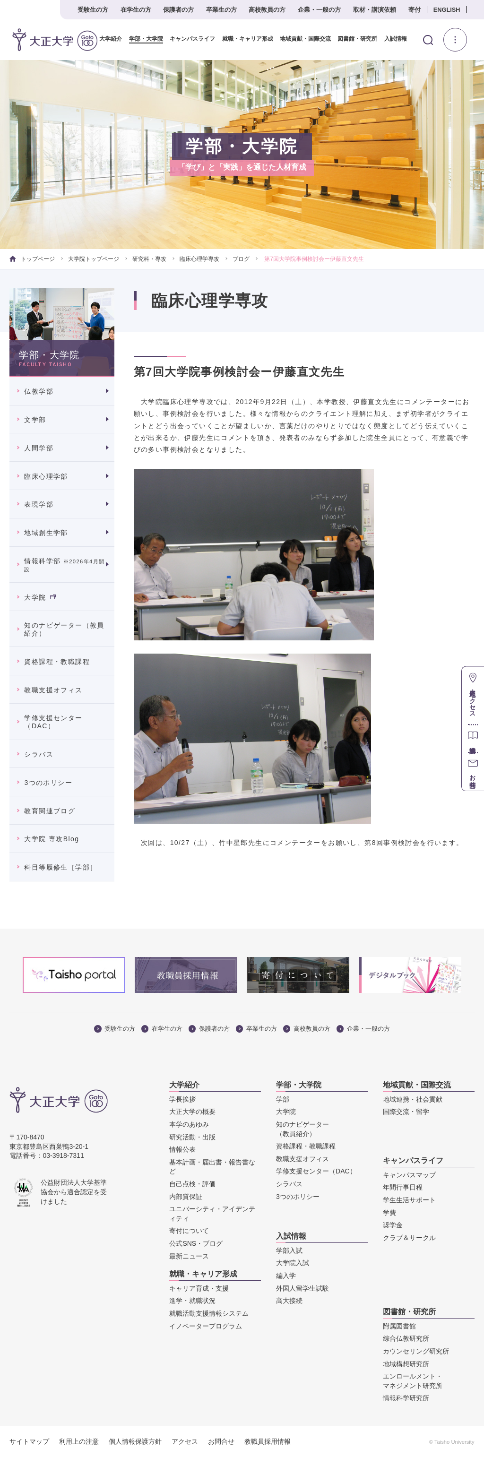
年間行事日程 (403, 1187)
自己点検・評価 (192, 1184)
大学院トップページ (93, 259)
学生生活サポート (409, 1200)
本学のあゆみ (189, 1124)
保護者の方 (178, 9)
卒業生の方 (221, 9)
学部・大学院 (143, 39)
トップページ (31, 259)
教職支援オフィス (53, 689)
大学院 (39, 597)
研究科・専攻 (149, 259)
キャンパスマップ (409, 1175)
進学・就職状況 (192, 1300)
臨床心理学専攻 (199, 259)
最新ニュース (189, 1255)
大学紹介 (107, 39)
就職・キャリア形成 (244, 39)
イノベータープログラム (205, 1326)
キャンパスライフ (189, 39)
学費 (389, 1212)
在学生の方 (136, 9)
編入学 (286, 1275)
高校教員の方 (267, 9)
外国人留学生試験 (302, 1288)
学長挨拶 (182, 1099)
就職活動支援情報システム (209, 1313)
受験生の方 (93, 9)
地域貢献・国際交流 (301, 39)
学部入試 (289, 1250)
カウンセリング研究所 (416, 1351)
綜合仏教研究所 (406, 1338)
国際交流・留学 (406, 1111)
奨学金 (393, 1225)
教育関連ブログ (49, 810)
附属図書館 (399, 1326)
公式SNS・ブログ (196, 1243)
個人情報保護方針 (135, 1441)
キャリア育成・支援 (199, 1288)
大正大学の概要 (192, 1111)
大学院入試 (292, 1263)
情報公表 (182, 1149)
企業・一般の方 (319, 9)
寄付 (414, 9)
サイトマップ (29, 1441)
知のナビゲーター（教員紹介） (64, 629)
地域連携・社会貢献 (412, 1099)
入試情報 (391, 39)
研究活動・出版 (192, 1137)
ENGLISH (446, 9)
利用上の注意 (79, 1441)
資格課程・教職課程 (57, 661)
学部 (282, 1099)
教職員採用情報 (267, 1441)
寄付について (189, 1230)
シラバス (38, 754)
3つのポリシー (48, 782)
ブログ (241, 259)
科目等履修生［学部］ (60, 867)
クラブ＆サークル (409, 1237)
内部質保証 (185, 1196)
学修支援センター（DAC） (53, 722)
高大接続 (289, 1300)
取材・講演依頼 (374, 9)
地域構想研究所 (406, 1364)
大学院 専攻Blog (51, 839)
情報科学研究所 (406, 1398)
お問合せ (221, 1441)
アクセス (185, 1441)
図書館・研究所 (354, 39)
